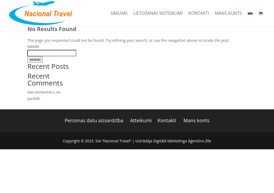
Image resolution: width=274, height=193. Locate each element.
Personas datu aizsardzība (94, 120)
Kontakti (198, 13)
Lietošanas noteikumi (157, 13)
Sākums (119, 13)
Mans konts (228, 13)
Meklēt (33, 46)
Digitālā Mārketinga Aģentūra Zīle (182, 140)
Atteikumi (141, 120)
